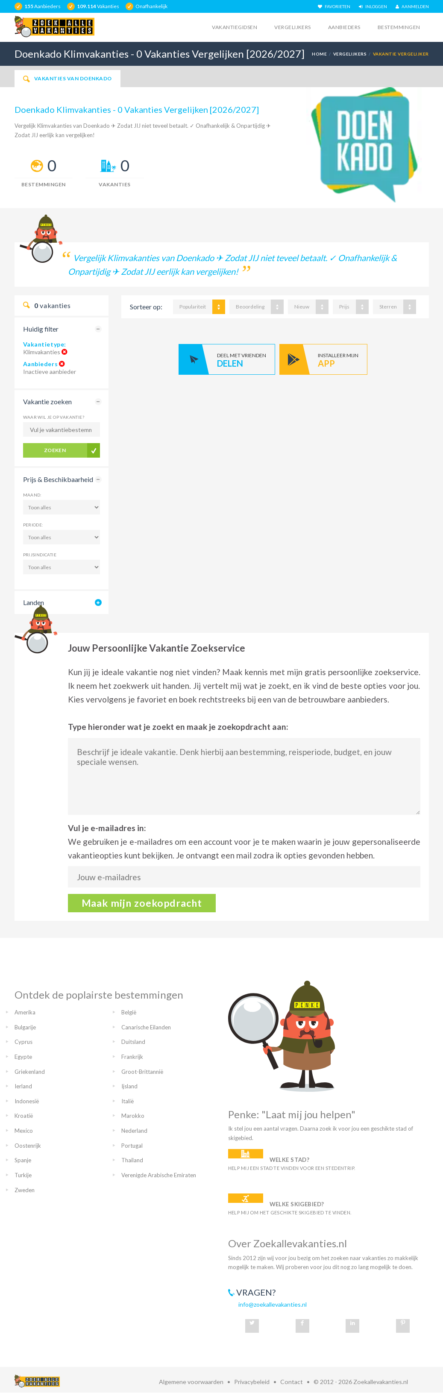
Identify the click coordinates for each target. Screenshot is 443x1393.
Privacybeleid (252, 1381)
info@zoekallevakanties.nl (272, 1304)
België (128, 1012)
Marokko (132, 1115)
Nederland (134, 1130)
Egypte (23, 1056)
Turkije (23, 1175)
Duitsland (133, 1041)
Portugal (132, 1145)
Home (319, 53)
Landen (33, 602)
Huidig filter (41, 329)
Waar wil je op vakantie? (54, 417)
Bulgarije (25, 1027)
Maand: (32, 494)
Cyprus (23, 1041)
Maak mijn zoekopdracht (142, 903)
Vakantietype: (44, 344)
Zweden (25, 1190)
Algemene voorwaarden (191, 1381)
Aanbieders (344, 27)
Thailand (132, 1160)
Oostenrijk (28, 1145)
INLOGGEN (373, 6)
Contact (291, 1381)
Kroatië (24, 1115)
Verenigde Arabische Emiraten (158, 1175)
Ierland (23, 1086)
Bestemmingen (399, 27)
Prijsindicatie (40, 554)
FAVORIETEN (334, 6)
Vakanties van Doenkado (67, 78)
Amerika (25, 1012)
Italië (127, 1101)
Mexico (24, 1130)
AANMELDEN (412, 6)
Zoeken (55, 450)
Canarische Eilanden (146, 1027)
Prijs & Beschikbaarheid (58, 479)
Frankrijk (132, 1056)
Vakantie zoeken (47, 401)
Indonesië (27, 1101)
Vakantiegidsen (234, 27)
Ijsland (129, 1086)
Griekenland (30, 1071)
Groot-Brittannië (142, 1071)
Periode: (33, 524)
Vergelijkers (292, 27)
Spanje (23, 1160)
